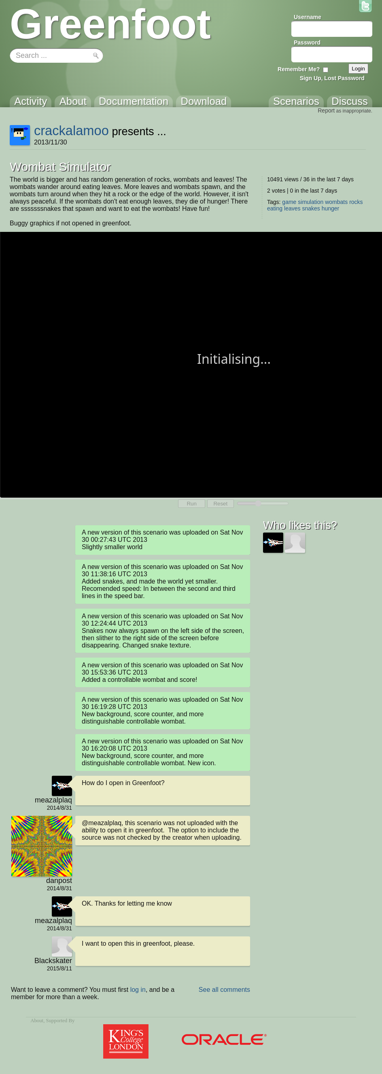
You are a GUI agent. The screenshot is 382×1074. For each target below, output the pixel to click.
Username (307, 17)
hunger (331, 208)
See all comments (224, 989)
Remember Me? (299, 69)
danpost (59, 881)
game (289, 202)
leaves (292, 208)
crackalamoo (71, 130)
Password (307, 42)
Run (191, 504)
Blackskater (53, 961)
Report (326, 110)
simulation (310, 202)
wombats (336, 202)
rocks (356, 202)
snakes (311, 208)
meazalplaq (53, 800)
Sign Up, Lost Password (332, 78)
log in (138, 989)
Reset (220, 504)
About (36, 1020)
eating (274, 208)
